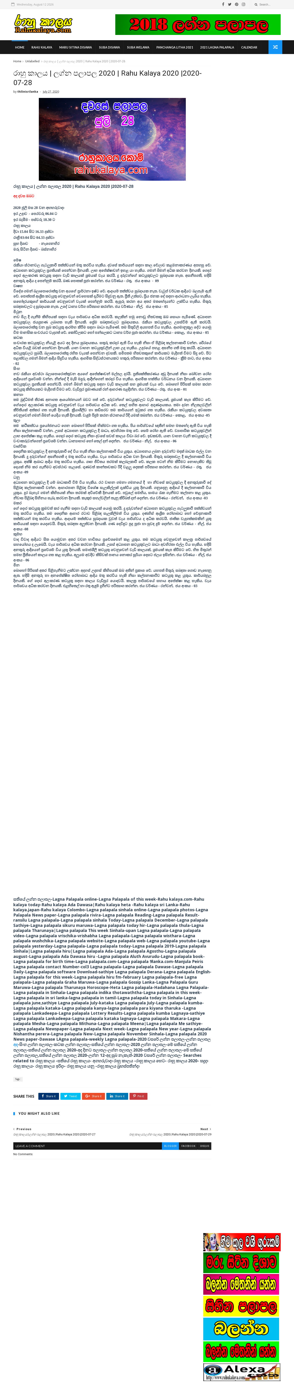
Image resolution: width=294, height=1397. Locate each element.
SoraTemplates (38, 1391)
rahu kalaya (42, 48)
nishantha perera (219, 522)
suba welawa (139, 48)
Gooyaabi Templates (83, 1391)
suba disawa (110, 48)
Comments (268, 453)
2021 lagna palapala (218, 48)
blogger (150, 1211)
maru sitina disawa (76, 48)
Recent (216, 453)
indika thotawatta (219, 509)
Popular (242, 453)
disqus (184, 1211)
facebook (168, 1211)
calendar (250, 48)
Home (20, 48)
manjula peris (216, 516)
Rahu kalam (215, 495)
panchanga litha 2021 (175, 48)
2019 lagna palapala (221, 488)
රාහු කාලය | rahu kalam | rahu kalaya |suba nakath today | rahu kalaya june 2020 (157, 1369)
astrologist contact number (225, 502)
